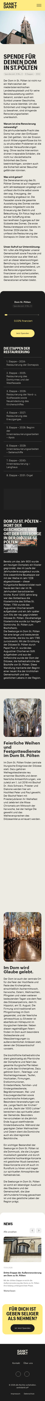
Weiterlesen (9, 1290)
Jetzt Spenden (22, 333)
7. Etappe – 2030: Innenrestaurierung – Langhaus (18, 463)
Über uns (28, 1363)
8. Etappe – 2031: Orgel (19, 475)
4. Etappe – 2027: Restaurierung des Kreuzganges (16, 416)
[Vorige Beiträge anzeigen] (32, 1230)
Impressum (15, 1394)
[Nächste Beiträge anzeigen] (38, 1230)
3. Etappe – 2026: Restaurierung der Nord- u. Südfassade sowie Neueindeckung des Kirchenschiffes (21, 398)
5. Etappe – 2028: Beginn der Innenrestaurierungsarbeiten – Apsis (22, 432)
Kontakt (16, 1363)
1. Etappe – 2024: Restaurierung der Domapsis (22, 363)
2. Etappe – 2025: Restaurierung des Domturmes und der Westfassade (17, 377)
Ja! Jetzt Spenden (22, 1328)
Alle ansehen (10, 1231)
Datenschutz (29, 1394)
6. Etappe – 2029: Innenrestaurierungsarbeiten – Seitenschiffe (22, 449)
